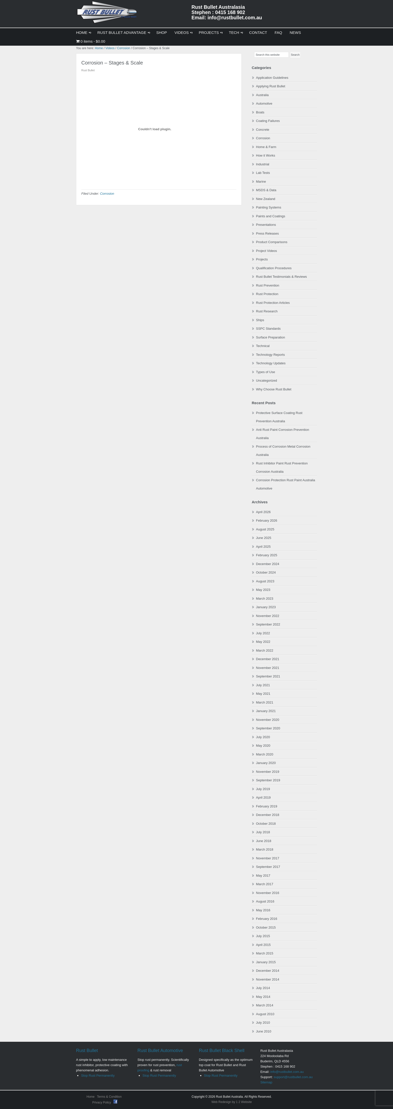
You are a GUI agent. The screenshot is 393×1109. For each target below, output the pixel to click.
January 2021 (266, 711)
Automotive (264, 103)
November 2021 (267, 668)
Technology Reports (270, 355)
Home (91, 1096)
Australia (262, 95)
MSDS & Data (266, 190)
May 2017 (263, 875)
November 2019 (267, 772)
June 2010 (263, 1031)
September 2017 (268, 867)
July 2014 (263, 988)
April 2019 (263, 797)
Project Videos (266, 251)
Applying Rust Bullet (270, 86)
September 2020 (268, 728)
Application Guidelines (272, 78)
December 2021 (267, 659)
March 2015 (264, 953)
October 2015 (266, 927)
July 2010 (263, 1022)
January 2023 (266, 607)
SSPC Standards (268, 328)
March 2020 (264, 754)
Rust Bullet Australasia (107, 14)
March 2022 (264, 650)
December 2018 (267, 815)
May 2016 (263, 910)
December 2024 (267, 564)
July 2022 (263, 633)
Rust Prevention (267, 285)
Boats (260, 112)
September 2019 (268, 780)
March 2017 (264, 884)
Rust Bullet (87, 1050)
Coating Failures (268, 121)
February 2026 (266, 520)
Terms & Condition (109, 1096)
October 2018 (266, 823)
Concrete (262, 129)
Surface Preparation (270, 337)
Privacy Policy (102, 1102)
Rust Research (267, 311)
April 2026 (263, 512)
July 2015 (263, 936)
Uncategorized (266, 380)
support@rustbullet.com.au (293, 1077)
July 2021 (263, 685)
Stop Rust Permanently (98, 1075)
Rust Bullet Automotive (160, 1050)
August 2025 (265, 529)
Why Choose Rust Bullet (273, 389)
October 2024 (266, 572)
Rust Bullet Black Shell (221, 1050)
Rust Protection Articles (273, 303)
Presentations (266, 225)
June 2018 (263, 841)
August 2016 (265, 901)
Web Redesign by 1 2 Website (232, 1102)
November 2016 (267, 893)
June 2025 (263, 538)
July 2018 (263, 832)
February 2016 (266, 919)
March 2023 (264, 598)
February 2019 (266, 806)
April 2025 (263, 546)
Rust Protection (267, 294)
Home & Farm (266, 147)
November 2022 (267, 616)
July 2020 (263, 737)
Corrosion (107, 193)
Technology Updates (271, 363)
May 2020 (263, 745)
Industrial (262, 164)
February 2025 (266, 555)
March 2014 (264, 1005)
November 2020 (267, 720)
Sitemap (266, 1082)
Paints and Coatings (270, 216)
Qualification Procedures (274, 268)
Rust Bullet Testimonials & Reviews (281, 277)
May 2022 (263, 642)
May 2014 (263, 997)
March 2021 (264, 702)
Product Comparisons (271, 242)
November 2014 (267, 979)
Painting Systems (268, 207)
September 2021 (268, 676)
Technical (263, 346)
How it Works (265, 155)
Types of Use (265, 372)
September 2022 (268, 624)
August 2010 (265, 1014)
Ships (260, 320)
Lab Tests (263, 173)
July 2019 (263, 789)
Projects (262, 259)
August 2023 (265, 581)
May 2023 (263, 590)
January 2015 (266, 962)
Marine (261, 181)
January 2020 (266, 763)
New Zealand (265, 199)
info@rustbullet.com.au (287, 1072)
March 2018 (264, 849)
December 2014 (267, 971)
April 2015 (263, 945)
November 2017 (267, 858)
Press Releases (267, 233)
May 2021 (263, 694)
